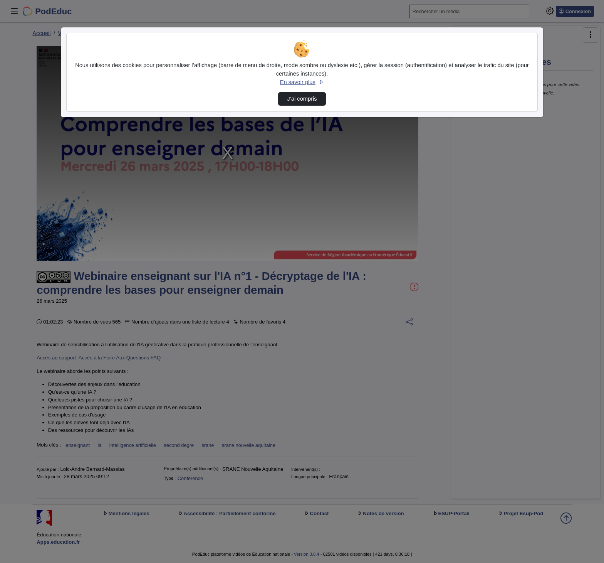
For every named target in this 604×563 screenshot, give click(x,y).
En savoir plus (302, 82)
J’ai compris (302, 99)
